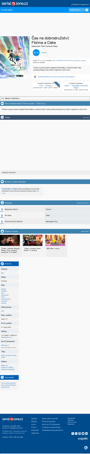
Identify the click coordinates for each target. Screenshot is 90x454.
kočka (3, 357)
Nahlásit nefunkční (8, 172)
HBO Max (4, 345)
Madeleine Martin (44, 77)
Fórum (33, 427)
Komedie (4, 301)
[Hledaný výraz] (79, 10)
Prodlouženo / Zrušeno (10, 189)
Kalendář (35, 430)
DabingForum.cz (6, 337)
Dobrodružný (5, 299)
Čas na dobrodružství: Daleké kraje (8, 386)
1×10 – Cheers (45, 85)
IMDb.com (4, 365)
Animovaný (5, 295)
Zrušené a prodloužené (51, 427)
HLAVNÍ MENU (7, 10)
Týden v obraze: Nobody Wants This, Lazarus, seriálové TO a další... (10, 250)
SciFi (70, 60)
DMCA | (12, 433)
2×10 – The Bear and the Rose (76, 86)
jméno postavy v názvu (8, 355)
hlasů (44, 53)
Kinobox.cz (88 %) (7, 367)
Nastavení (71, 424)
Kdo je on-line (72, 422)
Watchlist (35, 433)
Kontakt (17, 433)
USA (42, 60)
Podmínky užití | (7, 431)
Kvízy (33, 424)
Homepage (71, 418)
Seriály (34, 418)
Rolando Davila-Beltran (66, 77)
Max (54, 60)
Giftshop (70, 420)
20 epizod (76, 60)
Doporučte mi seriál (50, 418)
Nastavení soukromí (20, 431)
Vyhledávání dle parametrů (52, 430)
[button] (45, 98)
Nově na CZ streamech (51, 424)
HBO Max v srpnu (53, 248)
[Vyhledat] (87, 10)
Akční (3, 297)
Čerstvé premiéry (49, 421)
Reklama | (5, 433)
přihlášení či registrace (80, 4)
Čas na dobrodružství (8, 383)
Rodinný (65, 60)
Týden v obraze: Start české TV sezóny (32, 249)
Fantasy (3, 303)
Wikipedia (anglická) (7, 369)
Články (34, 421)
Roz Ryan (54, 77)
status (84, 60)
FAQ (23, 433)
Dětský (59, 60)
